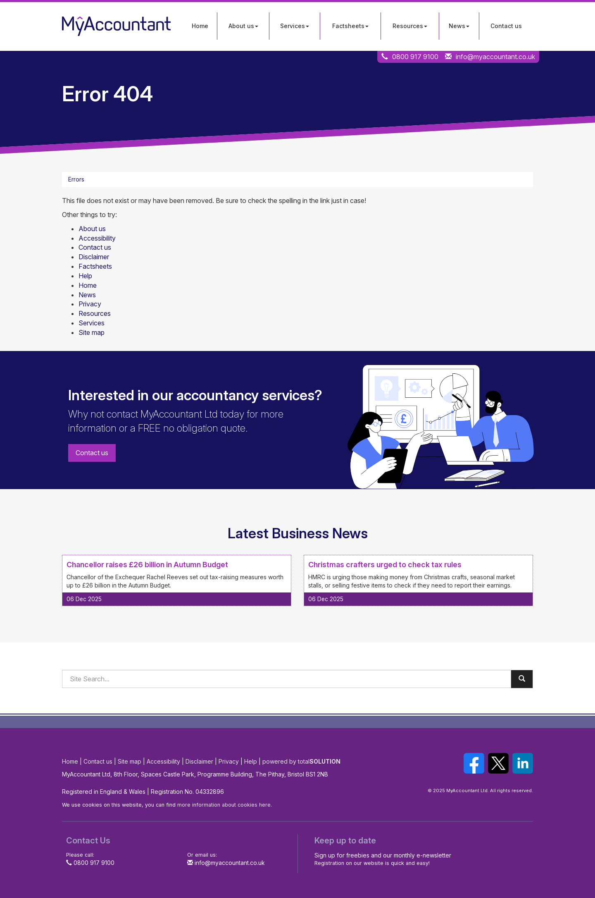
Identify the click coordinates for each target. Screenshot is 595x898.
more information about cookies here (224, 805)
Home (200, 25)
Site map (92, 332)
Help (85, 276)
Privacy (90, 304)
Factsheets (350, 25)
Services (294, 25)
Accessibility (97, 238)
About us (243, 25)
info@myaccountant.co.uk (495, 57)
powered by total (301, 761)
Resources (410, 25)
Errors (76, 179)
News (459, 25)
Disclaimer (94, 257)
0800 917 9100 (415, 57)
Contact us (506, 25)
